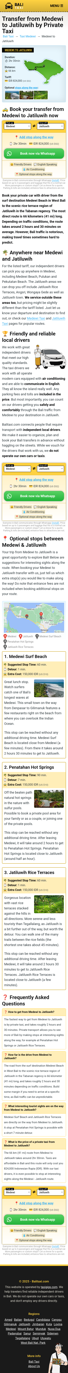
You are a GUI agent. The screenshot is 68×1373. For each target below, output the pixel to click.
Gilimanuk (10, 1324)
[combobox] (17, 126)
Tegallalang (22, 1338)
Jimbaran (38, 1324)
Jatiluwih (24, 1324)
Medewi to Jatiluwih (18, 50)
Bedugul (29, 1319)
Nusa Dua (54, 1329)
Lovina (58, 1324)
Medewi (11, 1329)
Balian (18, 1319)
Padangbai (15, 1333)
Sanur (27, 1333)
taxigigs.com (49, 1287)
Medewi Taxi (36, 318)
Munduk (41, 1329)
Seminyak (39, 1333)
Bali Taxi (8, 36)
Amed (8, 1319)
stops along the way (26, 87)
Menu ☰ (56, 6)
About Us (34, 1366)
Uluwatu (45, 1338)
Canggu (57, 1319)
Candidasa (43, 1319)
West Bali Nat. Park (33, 1343)
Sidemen (52, 1333)
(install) (55, 180)
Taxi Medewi (28, 36)
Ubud (35, 1338)
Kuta (49, 1324)
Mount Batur (26, 1329)
